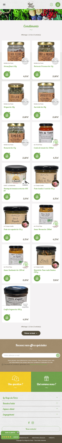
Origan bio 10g (9, 107)
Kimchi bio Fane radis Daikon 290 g (45, 271)
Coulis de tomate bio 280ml (43, 148)
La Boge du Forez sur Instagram (32, 422)
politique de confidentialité (38, 364)
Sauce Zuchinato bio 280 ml (14, 270)
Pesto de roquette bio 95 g (13, 229)
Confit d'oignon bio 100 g (13, 309)
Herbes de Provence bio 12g (43, 66)
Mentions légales (38, 438)
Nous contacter (31, 429)
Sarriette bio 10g (40, 107)
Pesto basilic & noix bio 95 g (44, 188)
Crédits (51, 438)
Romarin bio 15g (10, 148)
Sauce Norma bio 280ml (42, 229)
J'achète (7, 74)
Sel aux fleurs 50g (10, 66)
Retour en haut (31, 333)
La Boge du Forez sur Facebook (29, 422)
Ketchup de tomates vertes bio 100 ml (16, 189)
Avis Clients (10, 432)
